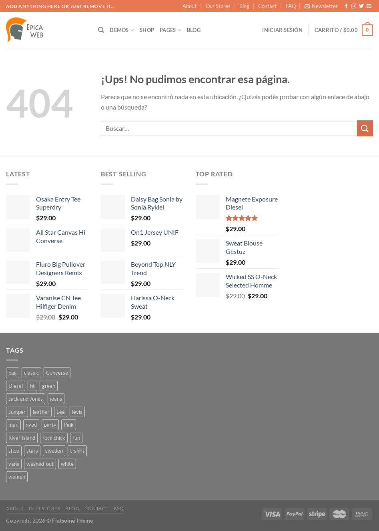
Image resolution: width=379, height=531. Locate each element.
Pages (170, 30)
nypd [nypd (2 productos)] (31, 424)
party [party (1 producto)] (50, 424)
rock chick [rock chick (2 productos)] (53, 438)
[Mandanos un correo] (369, 6)
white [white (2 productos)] (67, 464)
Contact (267, 6)
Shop (147, 30)
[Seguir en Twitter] (361, 6)
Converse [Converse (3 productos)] (57, 372)
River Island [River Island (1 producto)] (21, 438)
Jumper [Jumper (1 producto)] (17, 412)
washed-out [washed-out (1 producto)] (40, 464)
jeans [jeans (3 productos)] (56, 398)
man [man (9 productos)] (13, 424)
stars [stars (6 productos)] (32, 450)
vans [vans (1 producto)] (13, 464)
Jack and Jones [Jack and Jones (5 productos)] (25, 398)
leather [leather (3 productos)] (41, 412)
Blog (244, 6)
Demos (122, 30)
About (189, 6)
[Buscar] (101, 30)
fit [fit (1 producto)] (32, 386)
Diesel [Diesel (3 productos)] (15, 386)
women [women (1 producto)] (16, 476)
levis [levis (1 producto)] (77, 412)
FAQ (291, 6)
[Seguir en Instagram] (353, 6)
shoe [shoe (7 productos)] (13, 450)
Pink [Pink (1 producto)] (69, 424)
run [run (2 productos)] (76, 438)
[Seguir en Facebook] (346, 6)
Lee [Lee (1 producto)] (60, 412)
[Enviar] (365, 128)
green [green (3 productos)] (48, 386)
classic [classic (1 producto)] (31, 372)
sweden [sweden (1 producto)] (54, 450)
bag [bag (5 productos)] (12, 372)
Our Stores (218, 6)
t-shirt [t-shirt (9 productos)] (77, 450)
